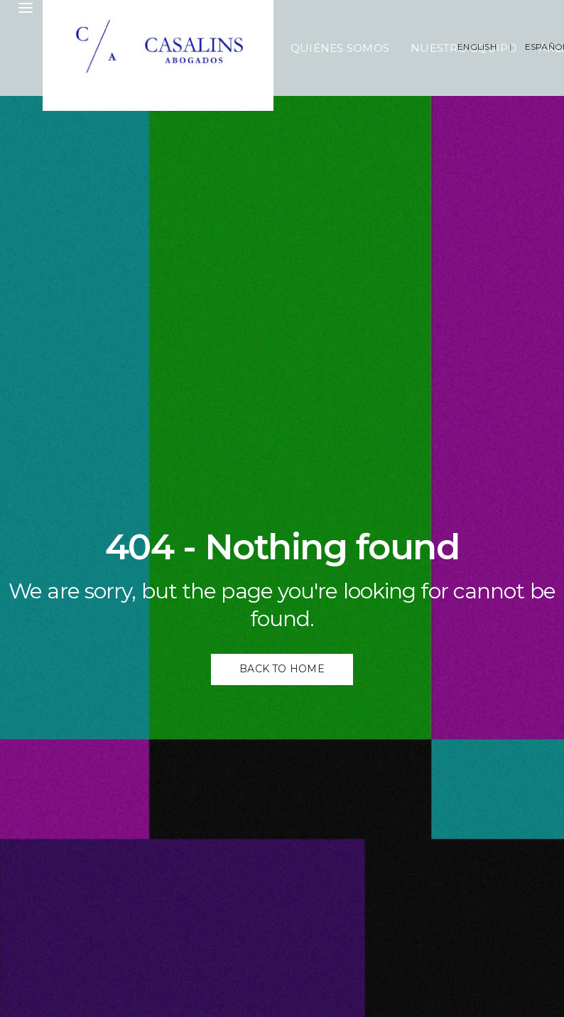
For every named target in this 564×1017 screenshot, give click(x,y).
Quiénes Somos (340, 48)
